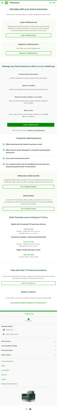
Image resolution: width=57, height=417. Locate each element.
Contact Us (8, 329)
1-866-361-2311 (28, 228)
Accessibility (5, 369)
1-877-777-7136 (28, 241)
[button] (28, 34)
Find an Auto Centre (11, 333)
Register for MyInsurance (36, 129)
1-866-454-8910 (28, 254)
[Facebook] (26, 408)
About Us (4, 373)
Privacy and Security (7, 360)
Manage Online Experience (9, 382)
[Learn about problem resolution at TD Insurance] (28, 302)
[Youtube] (30, 408)
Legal (3, 364)
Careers (3, 378)
